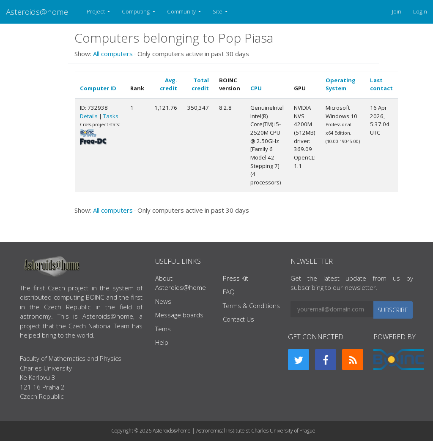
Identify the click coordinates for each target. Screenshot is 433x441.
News (163, 301)
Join (396, 11)
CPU (256, 88)
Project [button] (96, 11)
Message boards (179, 315)
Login (420, 11)
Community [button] (182, 11)
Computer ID (98, 88)
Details (89, 116)
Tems (163, 329)
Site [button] (218, 11)
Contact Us (238, 319)
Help (161, 342)
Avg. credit (168, 84)
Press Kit (235, 278)
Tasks (110, 116)
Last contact (381, 84)
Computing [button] (136, 11)
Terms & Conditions (251, 305)
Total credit (200, 84)
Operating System (341, 84)
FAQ (229, 291)
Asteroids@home (37, 11)
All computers (113, 53)
